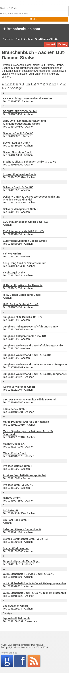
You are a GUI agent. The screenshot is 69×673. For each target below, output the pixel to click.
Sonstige (16, 88)
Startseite (8, 39)
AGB (3, 645)
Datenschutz (14, 645)
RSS (34, 661)
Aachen (28, 39)
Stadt (19, 39)
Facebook (23, 661)
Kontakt (50, 44)
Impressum (28, 645)
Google (8, 660)
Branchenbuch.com (21, 28)
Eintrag (62, 44)
